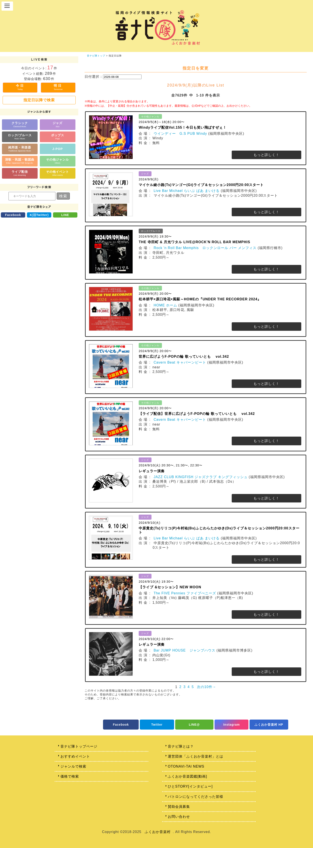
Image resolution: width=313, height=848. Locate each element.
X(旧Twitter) (39, 215)
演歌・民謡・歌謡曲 (19, 161)
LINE (65, 215)
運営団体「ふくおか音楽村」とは (195, 756)
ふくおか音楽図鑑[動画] (187, 776)
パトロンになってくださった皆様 (195, 796)
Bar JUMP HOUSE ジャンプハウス (184, 650)
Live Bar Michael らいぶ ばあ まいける (187, 191)
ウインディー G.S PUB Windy (180, 133)
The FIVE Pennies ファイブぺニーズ (185, 593)
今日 (20, 87)
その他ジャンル (57, 161)
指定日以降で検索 (39, 100)
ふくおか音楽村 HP (269, 724)
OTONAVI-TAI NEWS (186, 766)
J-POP (57, 149)
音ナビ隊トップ (96, 55)
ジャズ (57, 124)
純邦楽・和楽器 (19, 149)
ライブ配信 (20, 173)
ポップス (57, 136)
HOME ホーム (165, 305)
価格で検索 (69, 776)
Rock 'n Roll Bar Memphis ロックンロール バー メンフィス (205, 248)
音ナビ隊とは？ (181, 746)
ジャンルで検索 (73, 766)
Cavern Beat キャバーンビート (180, 362)
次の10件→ (206, 687)
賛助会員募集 (179, 806)
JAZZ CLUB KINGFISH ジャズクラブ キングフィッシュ (201, 477)
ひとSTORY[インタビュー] (190, 786)
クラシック (20, 124)
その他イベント (57, 173)
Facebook (13, 215)
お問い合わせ (179, 816)
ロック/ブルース (20, 136)
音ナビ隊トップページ (78, 746)
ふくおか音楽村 (158, 832)
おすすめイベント (75, 756)
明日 (58, 87)
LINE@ (194, 724)
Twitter (157, 724)
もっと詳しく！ (266, 155)
